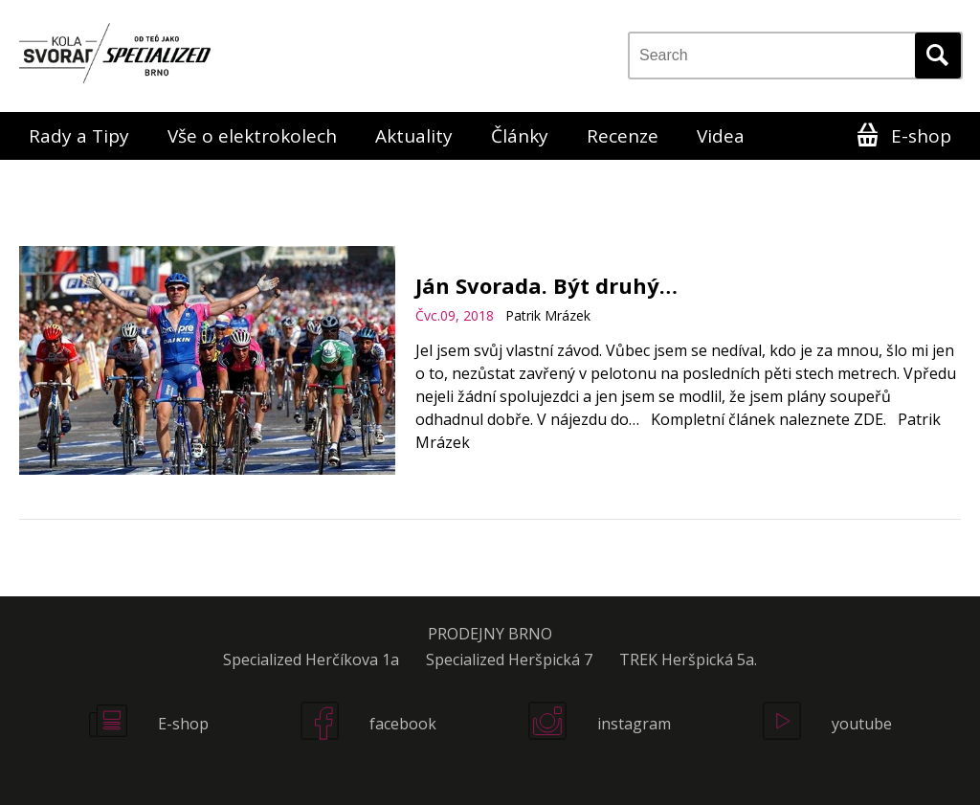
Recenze (622, 135)
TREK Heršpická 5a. (688, 659)
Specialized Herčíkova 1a (311, 659)
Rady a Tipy (79, 135)
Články (519, 135)
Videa (721, 135)
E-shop (921, 135)
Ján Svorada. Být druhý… (546, 285)
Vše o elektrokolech (252, 135)
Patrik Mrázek (547, 315)
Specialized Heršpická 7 (509, 659)
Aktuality (414, 135)
